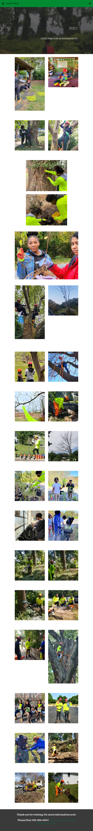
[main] (46, 30)
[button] (3, 3)
